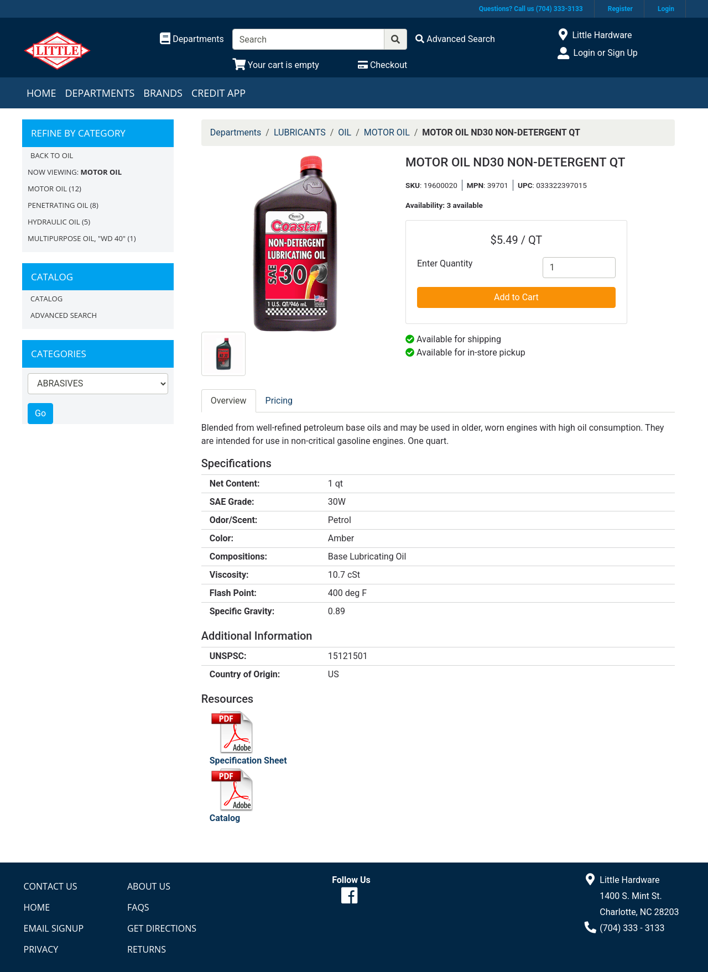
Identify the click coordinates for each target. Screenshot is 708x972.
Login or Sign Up (605, 53)
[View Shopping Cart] (275, 65)
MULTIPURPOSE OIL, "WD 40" (77, 238)
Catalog (46, 299)
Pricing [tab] (279, 400)
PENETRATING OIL (58, 205)
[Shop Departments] (192, 39)
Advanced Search (63, 315)
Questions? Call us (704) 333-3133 (531, 9)
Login (666, 9)
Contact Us (50, 886)
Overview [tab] (229, 400)
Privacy (41, 949)
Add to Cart (516, 297)
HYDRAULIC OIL (54, 222)
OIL (344, 132)
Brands (163, 93)
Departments (99, 93)
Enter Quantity (444, 263)
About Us (148, 886)
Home (41, 93)
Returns (146, 949)
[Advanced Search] (455, 39)
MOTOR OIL (47, 189)
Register (620, 9)
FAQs (138, 907)
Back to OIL (51, 155)
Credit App (218, 93)
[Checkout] (382, 65)
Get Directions (161, 928)
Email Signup (54, 928)
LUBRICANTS (300, 132)
